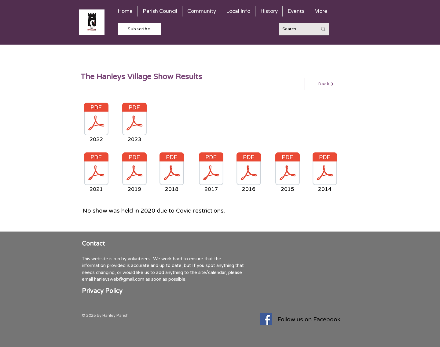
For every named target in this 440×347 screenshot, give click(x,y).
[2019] (134, 173)
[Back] (326, 84)
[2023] (134, 123)
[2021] (96, 173)
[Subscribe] (139, 29)
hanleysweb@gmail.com (119, 279)
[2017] (211, 173)
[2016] (248, 173)
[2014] (325, 173)
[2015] (287, 173)
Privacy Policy (102, 291)
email (87, 279)
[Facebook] (266, 319)
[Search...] (295, 29)
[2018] (171, 173)
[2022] (96, 123)
